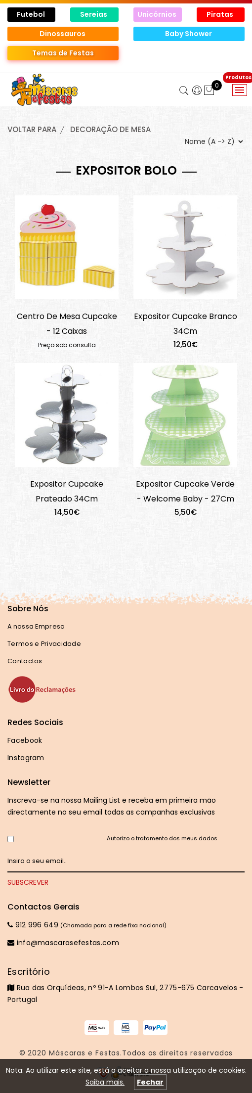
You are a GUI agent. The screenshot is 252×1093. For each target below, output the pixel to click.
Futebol (31, 14)
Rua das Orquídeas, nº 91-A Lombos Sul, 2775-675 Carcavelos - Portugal (126, 985)
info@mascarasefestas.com (63, 943)
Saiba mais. (105, 1082)
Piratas (221, 14)
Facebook (24, 740)
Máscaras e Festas (84, 1053)
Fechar (150, 1082)
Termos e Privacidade (44, 643)
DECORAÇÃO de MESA (110, 129)
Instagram (25, 758)
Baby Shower (189, 34)
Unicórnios (157, 14)
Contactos (24, 661)
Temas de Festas (63, 53)
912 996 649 (32, 925)
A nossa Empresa (36, 626)
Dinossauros (63, 34)
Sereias (94, 14)
